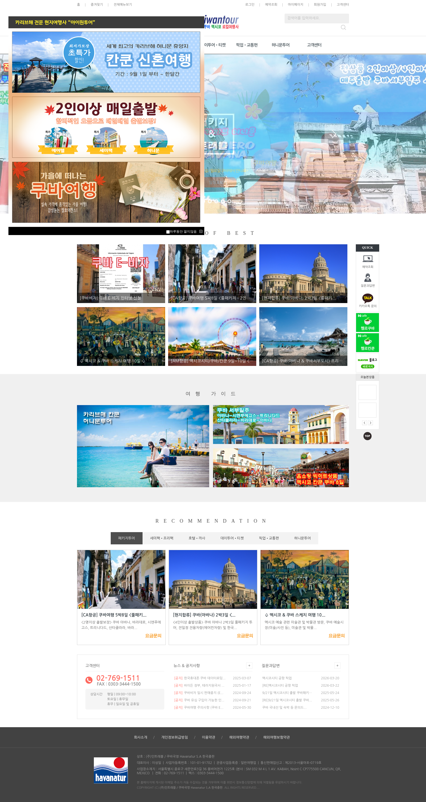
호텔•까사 (197, 538)
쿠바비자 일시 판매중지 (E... (198, 693)
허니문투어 (280, 45)
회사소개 (140, 737)
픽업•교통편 (247, 45)
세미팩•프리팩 (162, 538)
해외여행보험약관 (276, 737)
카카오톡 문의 (367, 306)
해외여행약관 (239, 737)
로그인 (249, 4)
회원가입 (320, 4)
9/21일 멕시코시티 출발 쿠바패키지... (287, 693)
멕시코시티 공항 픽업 (277, 678)
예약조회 (367, 267)
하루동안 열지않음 (183, 231)
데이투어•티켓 (213, 45)
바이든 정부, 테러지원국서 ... (199, 685)
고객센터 (343, 4)
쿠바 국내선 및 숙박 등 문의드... (284, 707)
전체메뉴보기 (122, 4)
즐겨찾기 (97, 4)
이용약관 (208, 737)
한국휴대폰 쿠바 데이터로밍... (200, 678)
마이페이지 (295, 4)
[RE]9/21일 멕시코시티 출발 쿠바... (287, 700)
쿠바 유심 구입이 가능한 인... (199, 700)
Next (334, 134)
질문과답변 (368, 285)
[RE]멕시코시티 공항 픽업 (280, 685)
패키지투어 (126, 538)
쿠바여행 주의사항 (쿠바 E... (198, 707)
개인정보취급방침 (174, 737)
